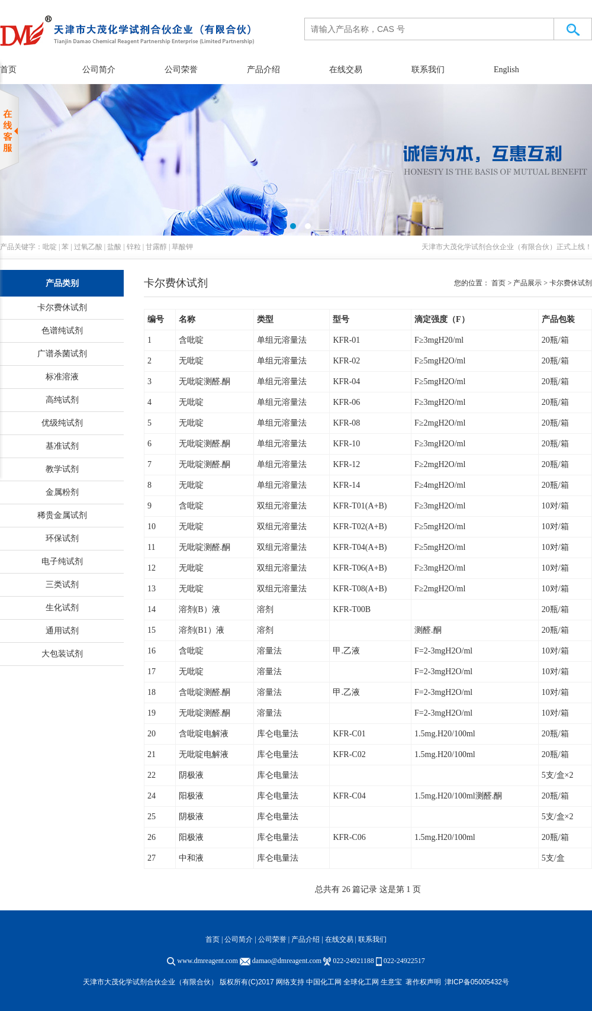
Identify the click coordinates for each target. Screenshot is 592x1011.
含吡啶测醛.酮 (205, 692)
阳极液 (191, 795)
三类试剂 (62, 584)
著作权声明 (423, 982)
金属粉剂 (62, 492)
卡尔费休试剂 (62, 307)
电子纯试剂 (62, 561)
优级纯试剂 (62, 422)
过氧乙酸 (88, 247)
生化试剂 (62, 607)
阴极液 (191, 775)
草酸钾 (182, 247)
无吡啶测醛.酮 (205, 381)
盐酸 (114, 247)
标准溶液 (62, 376)
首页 (212, 939)
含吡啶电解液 (204, 733)
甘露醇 (156, 247)
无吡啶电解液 (204, 754)
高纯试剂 (62, 399)
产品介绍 (263, 69)
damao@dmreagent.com (286, 961)
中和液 (191, 858)
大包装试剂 (62, 653)
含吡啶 (191, 340)
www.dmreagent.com (207, 961)
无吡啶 (191, 360)
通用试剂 (62, 630)
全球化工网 (361, 982)
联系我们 (428, 69)
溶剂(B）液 (199, 609)
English (506, 69)
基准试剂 (62, 446)
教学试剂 (62, 469)
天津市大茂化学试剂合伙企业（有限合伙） (489, 247)
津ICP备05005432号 (477, 982)
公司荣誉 (181, 69)
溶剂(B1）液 (201, 630)
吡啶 (50, 247)
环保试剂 (62, 538)
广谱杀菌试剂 (62, 353)
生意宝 (391, 982)
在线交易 (345, 69)
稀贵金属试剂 (62, 515)
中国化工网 (324, 982)
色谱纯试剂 (62, 330)
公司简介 (98, 69)
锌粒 (134, 247)
